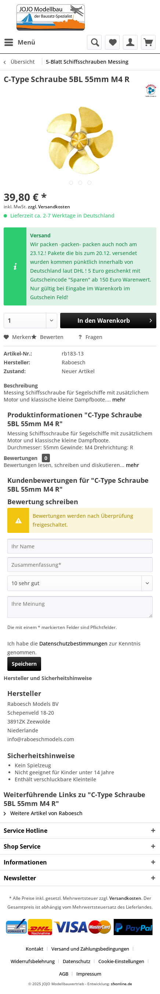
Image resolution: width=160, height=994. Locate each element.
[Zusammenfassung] (80, 564)
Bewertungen (20, 457)
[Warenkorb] (148, 42)
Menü (19, 41)
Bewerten (48, 336)
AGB (63, 973)
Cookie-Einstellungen (121, 961)
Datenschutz (76, 961)
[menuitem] (19, 42)
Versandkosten (125, 898)
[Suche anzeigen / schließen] (94, 42)
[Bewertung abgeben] (80, 583)
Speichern (24, 663)
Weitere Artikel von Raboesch (43, 813)
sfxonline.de (121, 983)
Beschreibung (21, 385)
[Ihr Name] (80, 546)
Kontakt (34, 948)
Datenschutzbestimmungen (73, 643)
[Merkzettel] (112, 42)
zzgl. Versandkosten (49, 207)
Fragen (90, 336)
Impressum (88, 973)
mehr (118, 399)
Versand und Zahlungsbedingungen (90, 948)
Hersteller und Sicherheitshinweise (48, 678)
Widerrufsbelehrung (33, 961)
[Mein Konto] (130, 42)
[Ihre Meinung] (80, 607)
